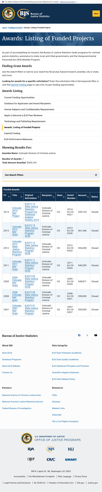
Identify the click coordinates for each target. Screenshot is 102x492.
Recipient (47, 195)
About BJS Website (11, 366)
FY (6, 197)
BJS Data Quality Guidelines (65, 359)
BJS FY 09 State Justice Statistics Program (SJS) (31, 281)
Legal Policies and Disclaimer (17, 483)
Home (4, 28)
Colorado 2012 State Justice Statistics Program (17, 248)
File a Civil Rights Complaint (65, 421)
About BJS (7, 353)
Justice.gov (93, 483)
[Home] (33, 13)
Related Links (58, 408)
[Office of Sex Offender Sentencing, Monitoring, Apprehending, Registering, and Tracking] (71, 461)
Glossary (56, 401)
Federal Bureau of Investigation (16, 408)
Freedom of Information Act (61, 483)
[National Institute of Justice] (71, 451)
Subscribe (56, 414)
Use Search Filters (14, 175)
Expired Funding (18, 84)
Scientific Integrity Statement (65, 372)
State (59, 195)
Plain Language (64, 476)
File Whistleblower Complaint (42, 476)
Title (14, 195)
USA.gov (80, 483)
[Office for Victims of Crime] (51, 461)
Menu (96, 14)
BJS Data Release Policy (63, 379)
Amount (82, 195)
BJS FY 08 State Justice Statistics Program (31, 296)
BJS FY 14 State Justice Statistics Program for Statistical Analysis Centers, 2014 (32, 212)
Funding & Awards (15, 28)
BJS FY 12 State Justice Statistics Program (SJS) (31, 248)
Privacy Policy (81, 476)
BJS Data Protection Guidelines (66, 353)
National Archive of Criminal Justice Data (21, 395)
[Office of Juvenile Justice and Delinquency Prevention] (31, 462)
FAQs (54, 395)
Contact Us (7, 372)
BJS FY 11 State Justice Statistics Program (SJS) (31, 265)
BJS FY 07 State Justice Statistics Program (31, 309)
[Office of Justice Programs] (8, 13)
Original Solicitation (31, 197)
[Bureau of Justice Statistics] (51, 452)
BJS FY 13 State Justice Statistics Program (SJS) (31, 230)
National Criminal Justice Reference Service (22, 401)
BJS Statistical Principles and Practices (70, 366)
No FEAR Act (39, 483)
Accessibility (19, 476)
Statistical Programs (11, 359)
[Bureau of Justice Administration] (31, 451)
